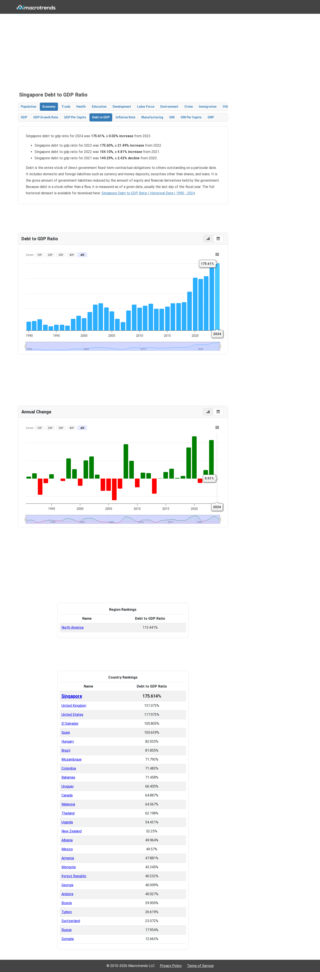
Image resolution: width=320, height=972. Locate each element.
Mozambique (71, 759)
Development (122, 106)
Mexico (67, 849)
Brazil (65, 750)
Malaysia (68, 804)
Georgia (67, 885)
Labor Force (145, 106)
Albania (67, 840)
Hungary (67, 741)
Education (99, 106)
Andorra (67, 894)
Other (227, 106)
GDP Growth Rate (45, 117)
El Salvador (70, 723)
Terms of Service (200, 966)
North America (72, 627)
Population (28, 106)
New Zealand (71, 831)
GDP (24, 117)
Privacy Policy (171, 966)
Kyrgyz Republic (73, 876)
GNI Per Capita (191, 117)
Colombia (68, 768)
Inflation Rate (125, 117)
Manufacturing (152, 117)
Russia (66, 930)
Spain (65, 732)
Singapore (71, 696)
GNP (211, 117)
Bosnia (66, 903)
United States (72, 714)
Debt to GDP (101, 117)
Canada (67, 795)
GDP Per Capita (75, 117)
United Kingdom (73, 706)
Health (81, 106)
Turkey (66, 912)
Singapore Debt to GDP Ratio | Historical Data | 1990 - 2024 (148, 193)
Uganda (67, 822)
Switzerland (70, 921)
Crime (188, 106)
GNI (172, 117)
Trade (65, 106)
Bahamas (68, 777)
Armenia (67, 858)
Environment (169, 106)
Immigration (208, 106)
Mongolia (68, 867)
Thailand (68, 813)
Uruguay (67, 786)
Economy (48, 106)
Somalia (67, 939)
